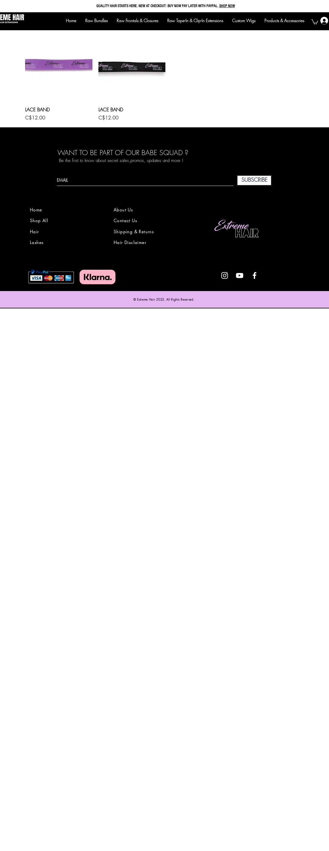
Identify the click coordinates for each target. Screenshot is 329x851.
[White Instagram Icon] (224, 275)
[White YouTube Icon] (239, 275)
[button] (314, 21)
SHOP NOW (227, 6)
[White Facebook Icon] (254, 275)
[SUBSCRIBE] (254, 180)
